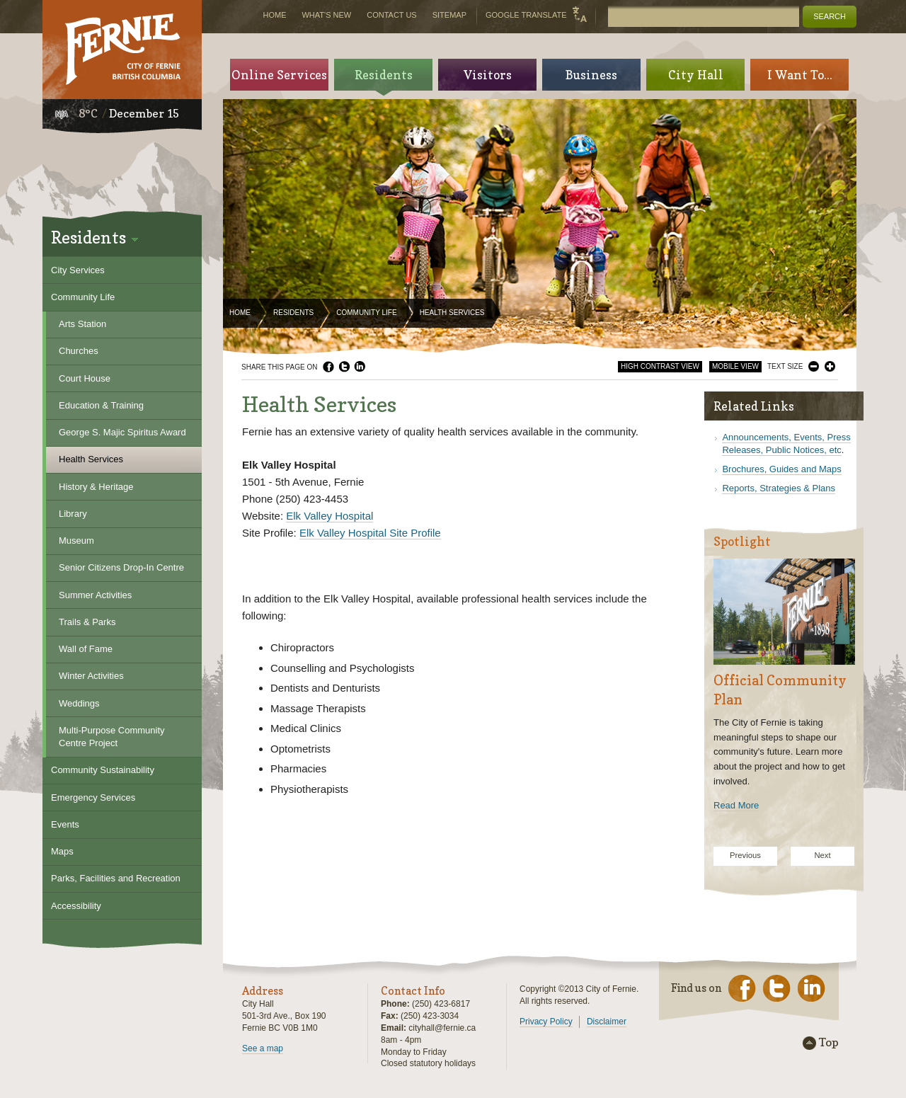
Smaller (813, 366)
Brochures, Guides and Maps (781, 469)
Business (591, 74)
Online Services (279, 74)
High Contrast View (660, 366)
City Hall (695, 74)
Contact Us (392, 15)
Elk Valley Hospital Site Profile (370, 533)
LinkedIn (359, 366)
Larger (830, 366)
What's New (326, 15)
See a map (262, 1048)
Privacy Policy (546, 1021)
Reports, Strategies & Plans (778, 488)
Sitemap (449, 15)
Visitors (488, 74)
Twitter (344, 366)
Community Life (366, 312)
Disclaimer (606, 1021)
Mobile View (735, 366)
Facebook (328, 366)
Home (240, 312)
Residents (293, 312)
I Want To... (799, 74)
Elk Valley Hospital (329, 516)
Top (829, 1042)
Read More (736, 805)
